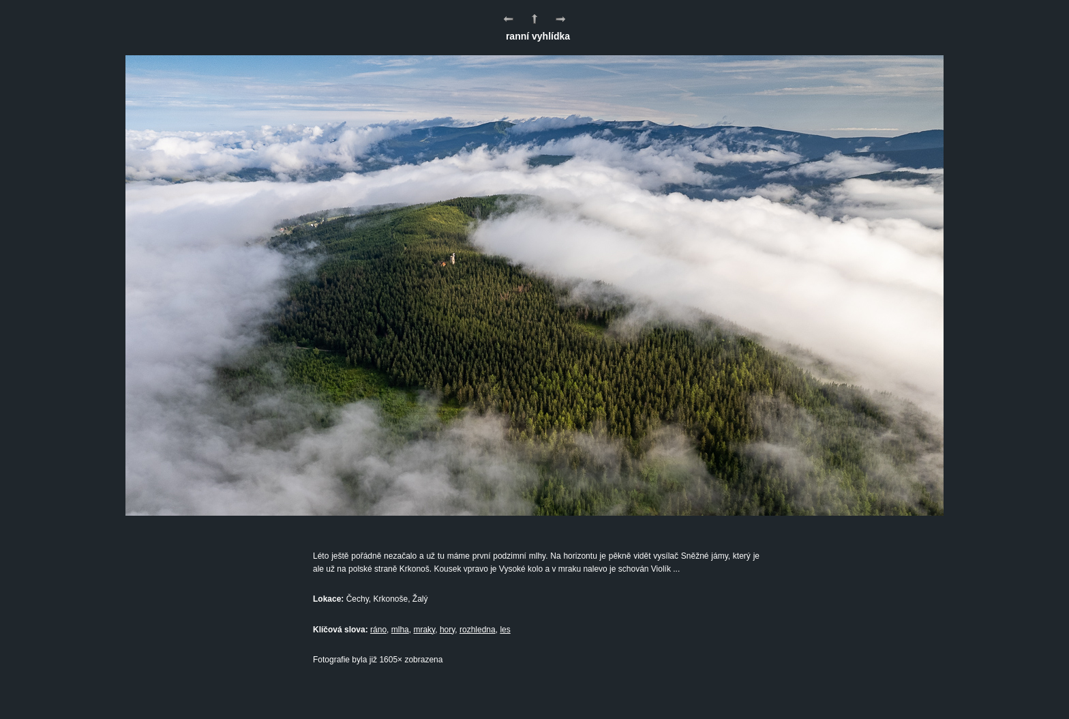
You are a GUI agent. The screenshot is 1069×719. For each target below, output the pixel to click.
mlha (400, 629)
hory (447, 629)
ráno (378, 629)
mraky (424, 629)
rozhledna (478, 629)
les (505, 629)
